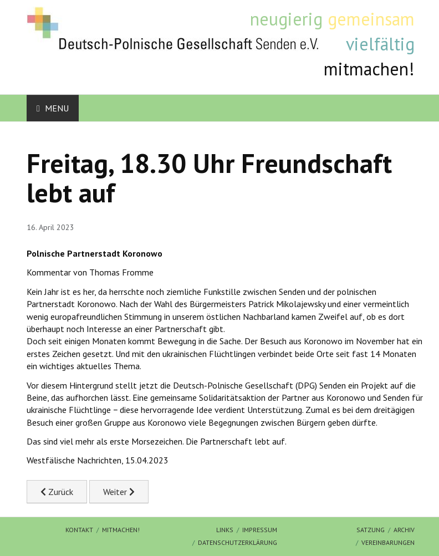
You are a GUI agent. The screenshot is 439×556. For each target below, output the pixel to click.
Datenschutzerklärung (237, 542)
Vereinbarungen (388, 542)
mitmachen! (121, 530)
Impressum (259, 530)
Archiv (404, 530)
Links (224, 530)
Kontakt (79, 530)
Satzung (370, 530)
